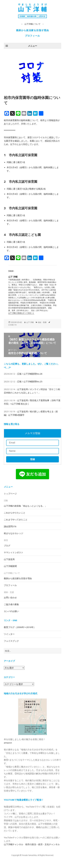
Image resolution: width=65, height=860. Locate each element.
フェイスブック (11, 640)
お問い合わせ (10, 597)
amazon (8, 742)
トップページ (10, 493)
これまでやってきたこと (15, 519)
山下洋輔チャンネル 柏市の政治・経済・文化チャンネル (32, 844)
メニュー (32, 45)
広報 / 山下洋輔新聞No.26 (29, 373)
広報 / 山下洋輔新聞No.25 (29, 381)
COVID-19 (12, 325)
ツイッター (9, 634)
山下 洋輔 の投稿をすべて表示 (20, 313)
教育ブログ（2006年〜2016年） (20, 627)
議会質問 (10, 526)
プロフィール (32, 35)
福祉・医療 (42, 322)
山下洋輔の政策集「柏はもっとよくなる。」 (25, 505)
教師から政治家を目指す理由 (32, 30)
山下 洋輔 (30, 322)
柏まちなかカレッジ (13, 533)
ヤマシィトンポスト (13, 552)
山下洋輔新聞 (10, 566)
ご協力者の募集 (11, 604)
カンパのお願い (11, 611)
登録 (32, 459)
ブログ (7, 545)
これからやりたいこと (14, 512)
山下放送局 (9, 559)
